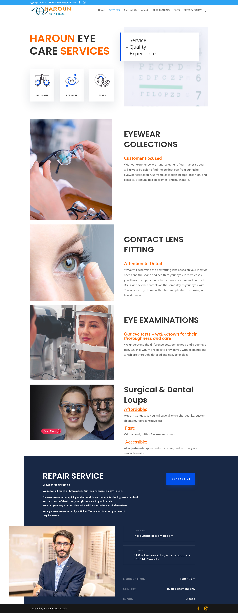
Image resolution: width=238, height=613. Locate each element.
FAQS (177, 11)
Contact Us (130, 11)
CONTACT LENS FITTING (154, 244)
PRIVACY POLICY (193, 11)
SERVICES (114, 11)
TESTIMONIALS (161, 11)
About (144, 11)
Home (101, 11)
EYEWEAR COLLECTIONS (151, 139)
